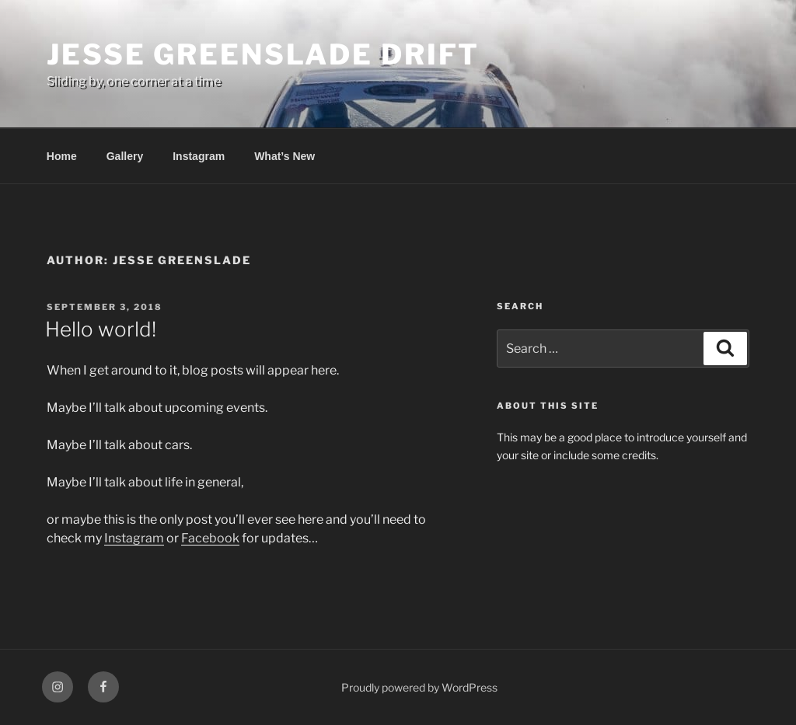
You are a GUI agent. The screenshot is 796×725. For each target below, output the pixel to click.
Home (62, 156)
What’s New (284, 156)
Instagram (199, 156)
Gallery (124, 156)
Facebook (210, 538)
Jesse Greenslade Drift (263, 54)
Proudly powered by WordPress (419, 687)
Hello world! (100, 329)
